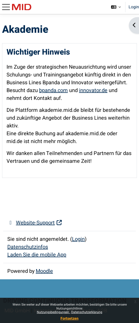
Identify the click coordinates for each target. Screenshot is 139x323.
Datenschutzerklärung (86, 312)
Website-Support (34, 223)
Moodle (44, 271)
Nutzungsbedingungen (53, 312)
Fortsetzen (69, 318)
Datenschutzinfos (27, 247)
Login (134, 7)
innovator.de (93, 90)
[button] (116, 7)
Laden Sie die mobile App (36, 255)
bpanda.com (53, 90)
